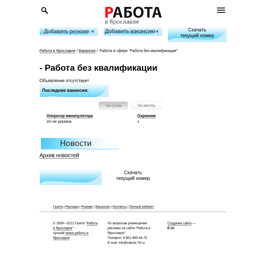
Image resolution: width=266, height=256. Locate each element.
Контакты (120, 207)
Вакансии (87, 50)
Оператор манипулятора (70, 116)
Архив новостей (59, 155)
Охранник (146, 116)
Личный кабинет (141, 207)
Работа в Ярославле (58, 50)
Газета (58, 207)
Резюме (87, 207)
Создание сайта (180, 223)
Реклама (71, 207)
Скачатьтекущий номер (197, 32)
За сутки (113, 105)
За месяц (146, 105)
